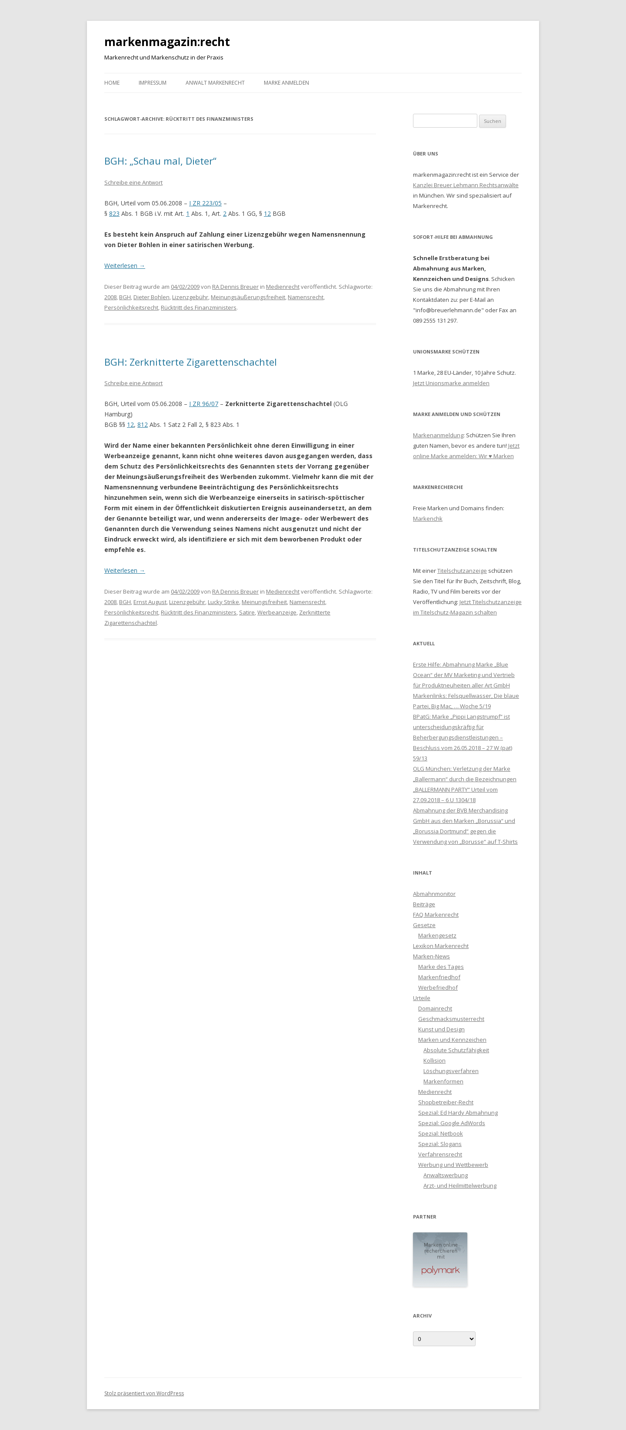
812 (142, 424)
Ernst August (149, 602)
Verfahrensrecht (440, 1154)
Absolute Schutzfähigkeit (456, 1050)
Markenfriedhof (439, 977)
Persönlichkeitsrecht (131, 307)
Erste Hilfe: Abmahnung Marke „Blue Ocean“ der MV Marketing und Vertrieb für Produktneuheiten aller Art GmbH (464, 675)
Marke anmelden (286, 82)
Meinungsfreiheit (264, 602)
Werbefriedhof (438, 987)
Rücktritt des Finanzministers (198, 307)
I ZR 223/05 (205, 203)
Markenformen (443, 1081)
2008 (110, 297)
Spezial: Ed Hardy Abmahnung (458, 1112)
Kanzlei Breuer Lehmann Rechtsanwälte (466, 185)
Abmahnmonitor (434, 894)
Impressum (152, 82)
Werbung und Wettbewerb (453, 1165)
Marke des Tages (441, 967)
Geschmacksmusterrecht (451, 1019)
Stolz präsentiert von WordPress (144, 1393)
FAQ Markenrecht (436, 914)
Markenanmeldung (438, 435)
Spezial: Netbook (440, 1133)
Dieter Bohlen (151, 297)
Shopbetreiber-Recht (445, 1102)
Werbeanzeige (276, 612)
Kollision (434, 1060)
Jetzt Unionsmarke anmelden (451, 383)
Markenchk (428, 518)
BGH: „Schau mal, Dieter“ (160, 160)
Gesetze (424, 925)
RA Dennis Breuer (235, 287)
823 (114, 213)
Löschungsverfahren (451, 1071)
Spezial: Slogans (440, 1144)
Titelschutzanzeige (462, 571)
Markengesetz (437, 935)
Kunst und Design (441, 1029)
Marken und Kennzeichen (452, 1040)
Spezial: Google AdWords (451, 1123)
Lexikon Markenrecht (441, 946)
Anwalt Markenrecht (215, 82)
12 (267, 213)
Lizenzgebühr (190, 297)
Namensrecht (305, 297)
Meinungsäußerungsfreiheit (248, 297)
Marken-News (431, 956)
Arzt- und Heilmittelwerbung (459, 1185)
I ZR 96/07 (203, 404)
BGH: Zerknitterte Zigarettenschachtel (190, 361)
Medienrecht (283, 287)
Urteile (421, 998)
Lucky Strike (223, 602)
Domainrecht (435, 1008)
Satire (247, 612)
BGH (125, 297)
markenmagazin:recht (167, 42)
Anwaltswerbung (445, 1175)
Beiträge (424, 904)
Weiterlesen (124, 265)
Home (112, 82)
